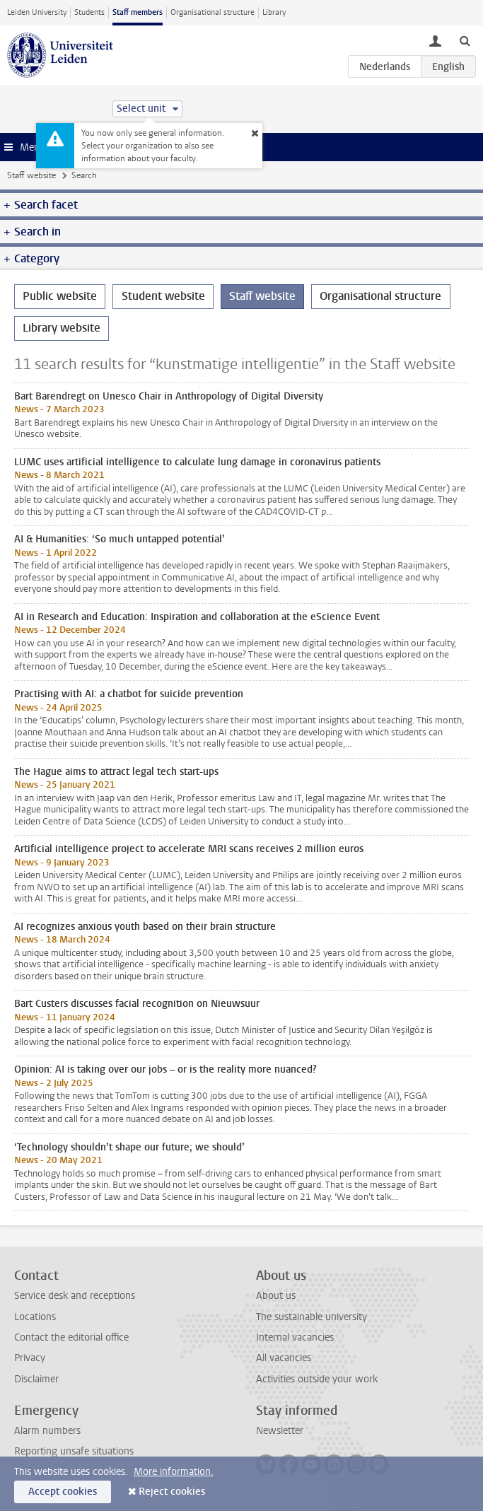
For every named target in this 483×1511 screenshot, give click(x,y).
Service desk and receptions (74, 1295)
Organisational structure (212, 12)
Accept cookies (62, 1491)
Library (274, 12)
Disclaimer (36, 1379)
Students (89, 12)
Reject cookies (172, 1491)
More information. (174, 1471)
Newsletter (279, 1430)
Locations (35, 1317)
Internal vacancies (295, 1337)
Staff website (31, 175)
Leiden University (36, 12)
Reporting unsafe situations (74, 1451)
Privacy (29, 1358)
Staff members (137, 12)
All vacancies (283, 1358)
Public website (60, 295)
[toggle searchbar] (464, 40)
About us (276, 1295)
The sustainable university (311, 1317)
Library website (61, 327)
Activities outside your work (317, 1379)
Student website (163, 295)
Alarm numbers (47, 1430)
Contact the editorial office (71, 1337)
